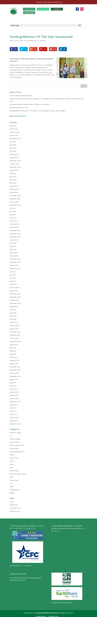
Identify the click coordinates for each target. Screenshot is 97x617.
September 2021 (15, 267)
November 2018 (15, 369)
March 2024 (14, 185)
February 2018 (14, 391)
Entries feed (14, 504)
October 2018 (14, 372)
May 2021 (13, 277)
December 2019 (15, 331)
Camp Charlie (14, 447)
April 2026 (13, 125)
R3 (25, 39)
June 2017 (13, 407)
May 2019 (13, 350)
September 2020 (15, 302)
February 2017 (14, 416)
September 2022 (15, 236)
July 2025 (13, 141)
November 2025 (15, 137)
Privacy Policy (41, 615)
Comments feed (15, 507)
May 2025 (13, 147)
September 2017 (15, 401)
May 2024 (13, 179)
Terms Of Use (53, 615)
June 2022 (13, 242)
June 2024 (13, 175)
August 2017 (14, 404)
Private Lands (14, 479)
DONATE (57, 8)
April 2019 (13, 353)
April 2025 (13, 150)
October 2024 (14, 163)
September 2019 (15, 340)
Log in (12, 500)
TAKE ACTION (29, 8)
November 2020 (15, 296)
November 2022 (15, 232)
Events (12, 454)
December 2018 (15, 366)
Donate (56, 530)
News (21, 39)
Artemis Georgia (15, 438)
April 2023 (13, 217)
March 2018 (14, 388)
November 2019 (15, 334)
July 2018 (13, 381)
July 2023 (13, 207)
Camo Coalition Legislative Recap (21, 94)
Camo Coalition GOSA (17, 444)
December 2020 (15, 293)
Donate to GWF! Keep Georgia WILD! (49, 2)
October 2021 (14, 264)
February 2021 (14, 286)
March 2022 (14, 251)
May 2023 (13, 213)
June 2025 (13, 144)
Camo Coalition (15, 441)
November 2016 (15, 423)
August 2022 (14, 239)
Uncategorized (31, 39)
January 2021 (14, 290)
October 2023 (14, 201)
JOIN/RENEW (29, 11)
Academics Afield (15, 432)
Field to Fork (14, 457)
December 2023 (15, 194)
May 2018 (13, 385)
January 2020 (14, 328)
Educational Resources (17, 451)
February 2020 (14, 324)
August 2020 (14, 305)
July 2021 (13, 270)
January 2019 (14, 362)
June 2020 (13, 312)
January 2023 (14, 226)
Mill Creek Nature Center (18, 473)
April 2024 (13, 182)
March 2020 (14, 321)
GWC (11, 466)
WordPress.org (15, 510)
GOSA (12, 463)
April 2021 (13, 280)
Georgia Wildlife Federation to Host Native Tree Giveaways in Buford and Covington (38, 110)
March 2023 (14, 220)
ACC (11, 435)
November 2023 (15, 198)
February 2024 (14, 188)
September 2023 (15, 204)
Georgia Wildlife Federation (47, 612)
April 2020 (13, 318)
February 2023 (14, 223)
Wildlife (12, 492)
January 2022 (14, 255)
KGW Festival (14, 469)
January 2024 (14, 191)
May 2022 (13, 245)
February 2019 (14, 359)
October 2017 (14, 397)
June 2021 (13, 274)
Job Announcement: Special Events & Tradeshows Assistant (29, 103)
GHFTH (12, 460)
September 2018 (15, 375)
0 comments (42, 39)
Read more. (18, 76)
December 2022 (15, 229)
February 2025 (14, 153)
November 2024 (15, 160)
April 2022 (13, 248)
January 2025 (14, 156)
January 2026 (14, 134)
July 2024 (13, 172)
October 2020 (14, 299)
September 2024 (15, 166)
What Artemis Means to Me (19, 106)
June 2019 (13, 347)
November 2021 (15, 261)
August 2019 (14, 343)
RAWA (12, 485)
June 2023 (13, 210)
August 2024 (14, 169)
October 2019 (14, 337)
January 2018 (14, 394)
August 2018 (14, 378)
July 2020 (13, 309)
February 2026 (14, 131)
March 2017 (14, 413)
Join (83, 527)
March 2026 (14, 128)
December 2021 (15, 258)
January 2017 (14, 420)
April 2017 (13, 410)
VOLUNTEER (43, 8)
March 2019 (14, 356)
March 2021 (14, 283)
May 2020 (13, 315)
